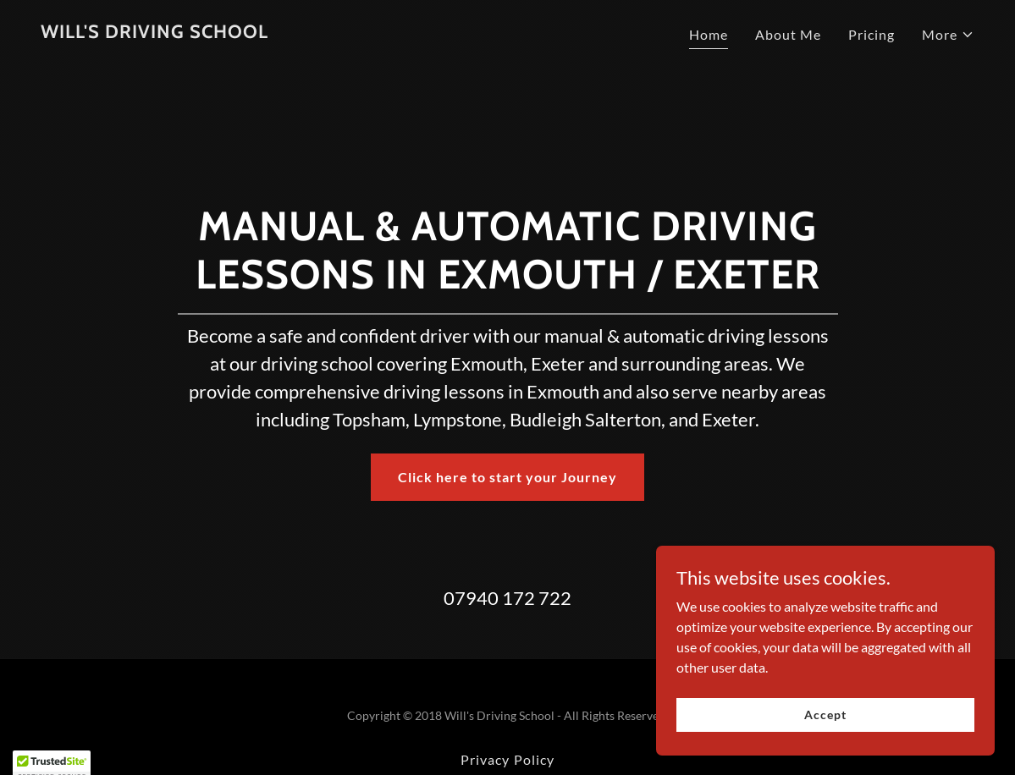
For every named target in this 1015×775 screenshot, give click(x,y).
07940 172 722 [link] (507, 597)
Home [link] (708, 34)
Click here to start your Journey (507, 477)
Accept (825, 714)
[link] (154, 33)
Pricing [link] (871, 34)
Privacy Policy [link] (507, 759)
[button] (948, 35)
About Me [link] (788, 34)
